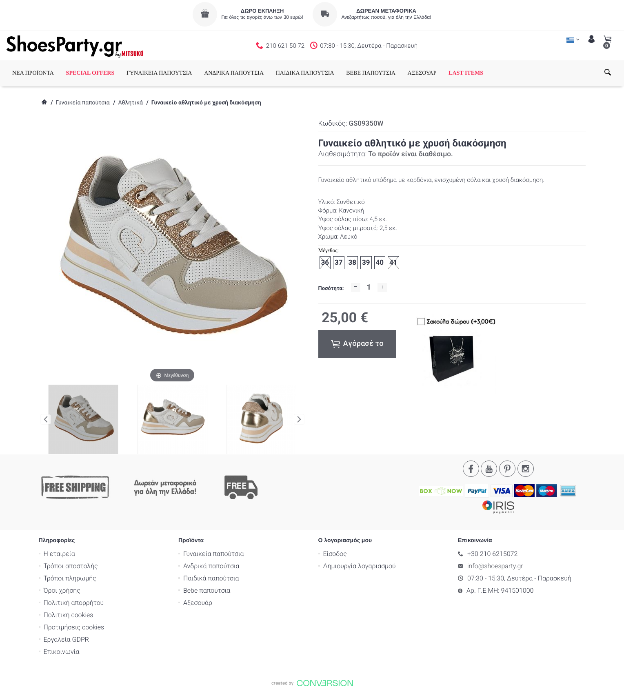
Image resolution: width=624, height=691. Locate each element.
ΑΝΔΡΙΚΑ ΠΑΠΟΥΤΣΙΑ (234, 73)
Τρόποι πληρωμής (70, 578)
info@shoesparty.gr (495, 565)
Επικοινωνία (62, 651)
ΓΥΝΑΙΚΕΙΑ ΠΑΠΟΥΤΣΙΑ (159, 73)
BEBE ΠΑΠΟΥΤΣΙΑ (370, 73)
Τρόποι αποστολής (71, 565)
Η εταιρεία (59, 553)
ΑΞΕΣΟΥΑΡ (421, 73)
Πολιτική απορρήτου (74, 602)
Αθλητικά (130, 103)
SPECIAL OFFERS (90, 73)
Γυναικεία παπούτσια (82, 103)
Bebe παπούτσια (206, 590)
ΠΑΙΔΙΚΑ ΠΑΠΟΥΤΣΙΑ (305, 73)
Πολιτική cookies (68, 614)
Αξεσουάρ (197, 602)
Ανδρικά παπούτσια (211, 565)
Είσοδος (335, 553)
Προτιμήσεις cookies (74, 627)
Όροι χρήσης (62, 590)
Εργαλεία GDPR (66, 639)
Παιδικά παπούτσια (211, 578)
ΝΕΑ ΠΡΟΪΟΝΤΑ (33, 73)
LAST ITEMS (466, 73)
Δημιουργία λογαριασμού (359, 565)
